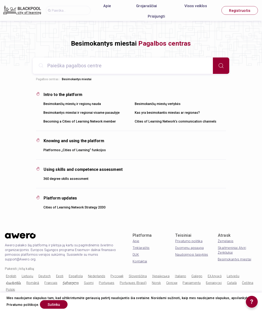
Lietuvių (27, 276)
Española (76, 276)
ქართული (71, 283)
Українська (160, 276)
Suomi (89, 283)
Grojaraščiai (146, 6)
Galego (196, 276)
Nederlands (96, 276)
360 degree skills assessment (65, 179)
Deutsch (44, 276)
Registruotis (239, 10)
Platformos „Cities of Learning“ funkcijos (74, 150)
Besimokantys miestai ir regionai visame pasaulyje (81, 113)
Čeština (247, 283)
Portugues (106, 283)
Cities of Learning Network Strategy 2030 (74, 207)
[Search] (221, 65)
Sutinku (53, 304)
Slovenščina (138, 276)
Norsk (156, 283)
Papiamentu (192, 283)
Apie (107, 6)
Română (32, 283)
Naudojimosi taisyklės (191, 255)
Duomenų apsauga (189, 248)
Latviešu (233, 276)
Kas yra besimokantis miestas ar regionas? (167, 113)
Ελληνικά (214, 276)
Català (232, 283)
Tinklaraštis (141, 248)
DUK (136, 255)
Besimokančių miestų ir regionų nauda (72, 104)
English (11, 276)
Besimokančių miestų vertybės (158, 104)
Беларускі (214, 283)
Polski (10, 290)
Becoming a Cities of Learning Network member (79, 121)
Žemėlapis (226, 241)
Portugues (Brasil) (133, 283)
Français (50, 283)
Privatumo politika (188, 241)
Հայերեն (13, 283)
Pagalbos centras (47, 79)
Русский (117, 276)
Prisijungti (156, 16)
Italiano (180, 276)
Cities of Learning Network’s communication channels (175, 121)
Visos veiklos (195, 6)
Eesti (59, 276)
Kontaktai (140, 261)
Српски (171, 283)
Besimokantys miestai (76, 79)
